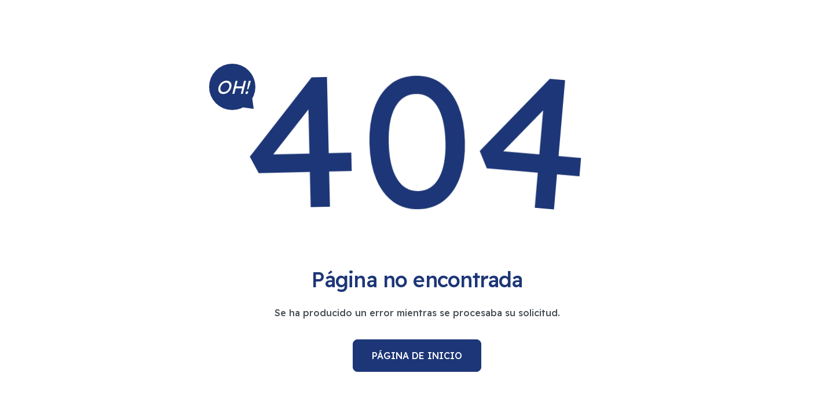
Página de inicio (417, 355)
